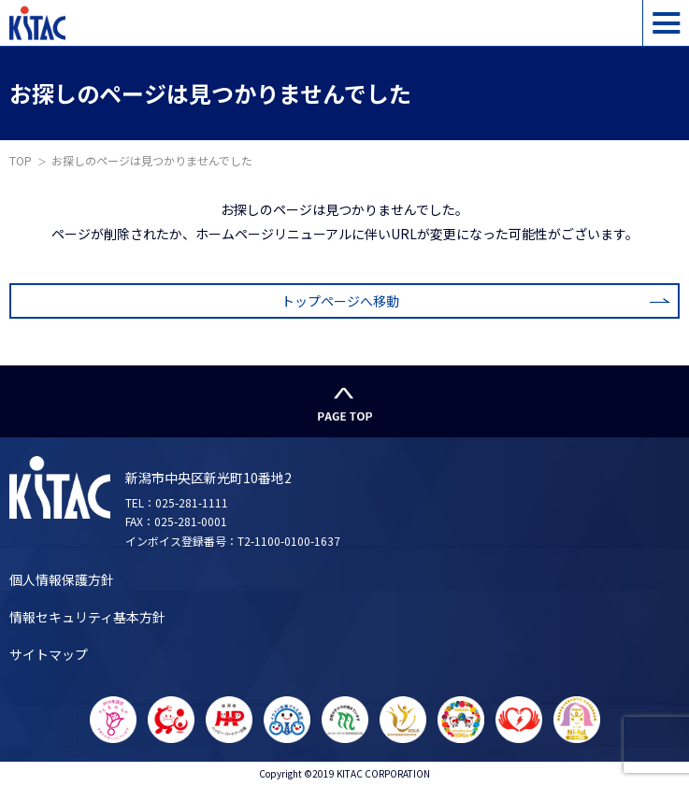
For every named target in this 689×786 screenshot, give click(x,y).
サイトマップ (48, 654)
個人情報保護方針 (61, 579)
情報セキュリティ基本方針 (87, 616)
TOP (20, 160)
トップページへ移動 (340, 301)
